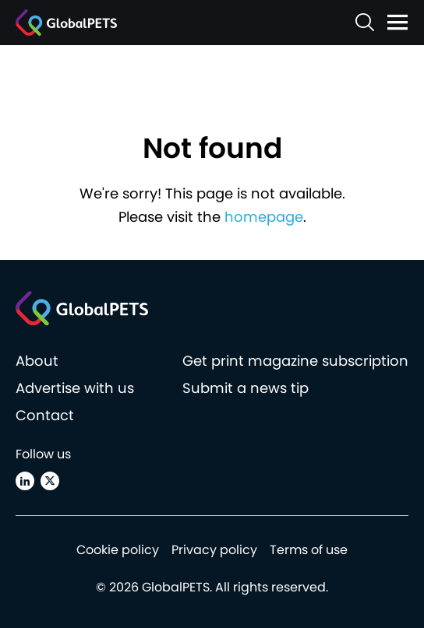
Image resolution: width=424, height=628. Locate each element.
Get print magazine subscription (295, 360)
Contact (45, 415)
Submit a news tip (245, 388)
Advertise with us (75, 388)
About (37, 360)
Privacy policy (214, 550)
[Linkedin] (25, 481)
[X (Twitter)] (50, 481)
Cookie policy (117, 550)
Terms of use (309, 550)
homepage (263, 216)
